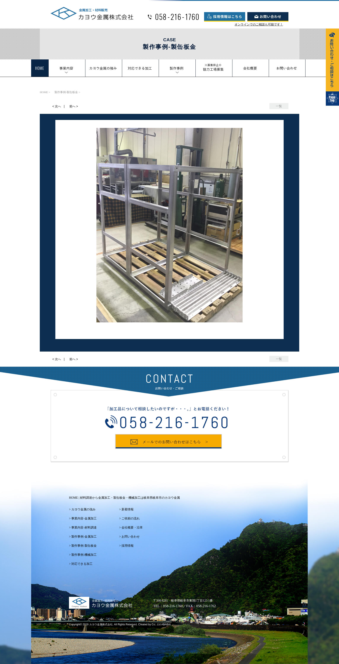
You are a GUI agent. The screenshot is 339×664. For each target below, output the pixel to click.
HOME (124, 497)
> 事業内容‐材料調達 (83, 527)
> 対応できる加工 (81, 563)
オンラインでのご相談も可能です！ (259, 24)
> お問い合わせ (129, 536)
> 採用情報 (126, 545)
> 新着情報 (126, 509)
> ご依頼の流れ (129, 518)
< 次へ (56, 106)
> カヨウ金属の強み (82, 509)
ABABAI (166, 624)
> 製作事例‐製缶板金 (83, 545)
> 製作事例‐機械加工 (83, 554)
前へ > (73, 106)
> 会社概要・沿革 (131, 527)
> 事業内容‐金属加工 (83, 518)
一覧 (279, 106)
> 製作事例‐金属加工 (83, 536)
